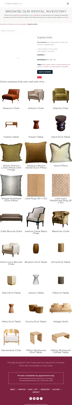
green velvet (50, 64)
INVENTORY (45, 389)
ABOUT (12, 389)
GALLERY (56, 389)
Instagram (37, 15)
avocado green (54, 66)
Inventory (4, 24)
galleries (18, 15)
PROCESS (21, 389)
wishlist (65, 17)
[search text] (8, 31)
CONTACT (36, 392)
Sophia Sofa (33, 24)
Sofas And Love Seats (17, 24)
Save (40, 77)
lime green (65, 66)
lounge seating (61, 64)
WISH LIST (33, 389)
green (43, 64)
